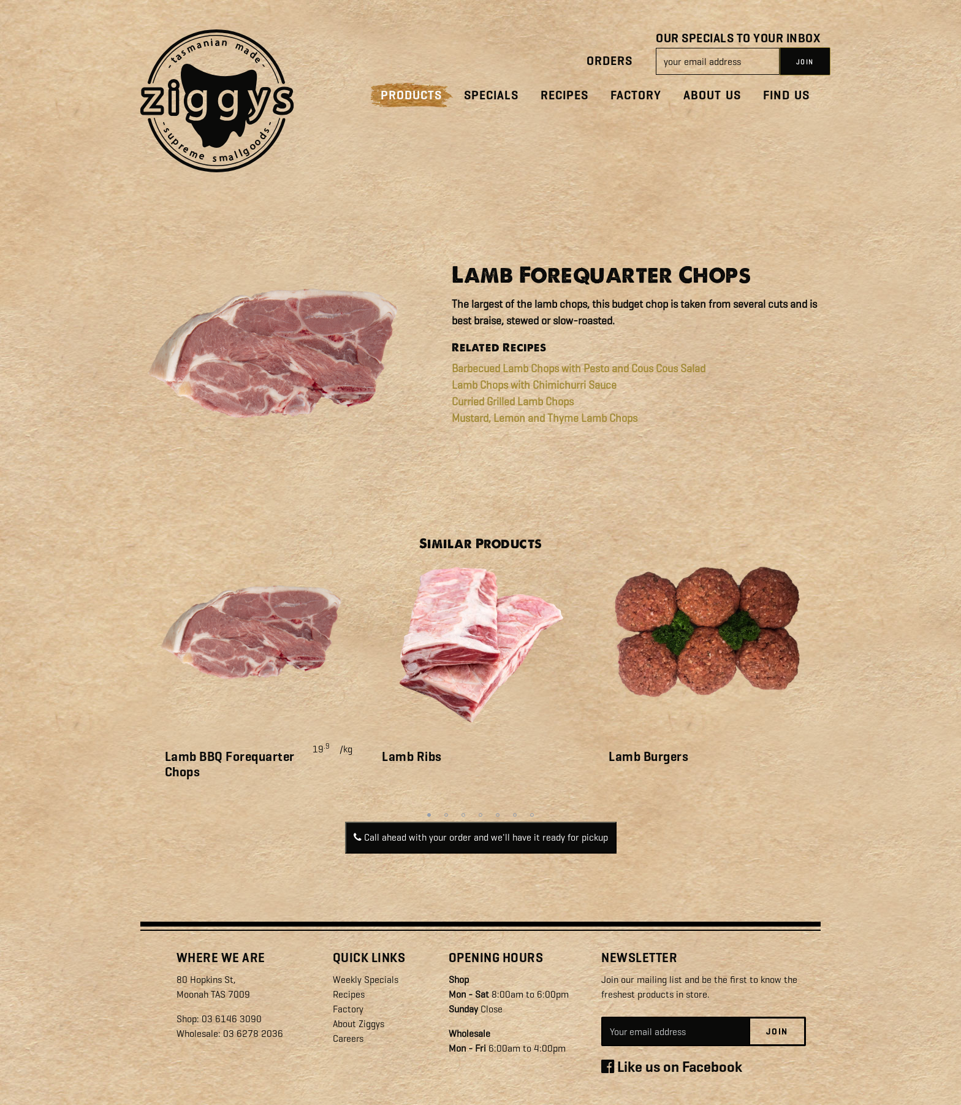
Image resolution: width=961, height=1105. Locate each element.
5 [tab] (497, 815)
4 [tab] (480, 815)
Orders (609, 61)
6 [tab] (515, 815)
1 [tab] (429, 815)
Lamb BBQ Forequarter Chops (230, 764)
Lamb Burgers (648, 757)
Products (411, 95)
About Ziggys (358, 1024)
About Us (712, 95)
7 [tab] (532, 815)
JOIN (805, 62)
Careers (349, 1038)
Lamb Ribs (412, 757)
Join (776, 1032)
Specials (491, 95)
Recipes (564, 95)
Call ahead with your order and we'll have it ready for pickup (481, 837)
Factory (635, 95)
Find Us (786, 95)
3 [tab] (463, 815)
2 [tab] (446, 815)
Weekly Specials (365, 979)
